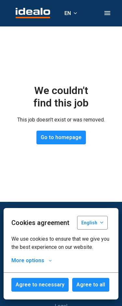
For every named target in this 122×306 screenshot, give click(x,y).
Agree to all (90, 285)
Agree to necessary (40, 285)
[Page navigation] (107, 13)
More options (31, 261)
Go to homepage (61, 137)
